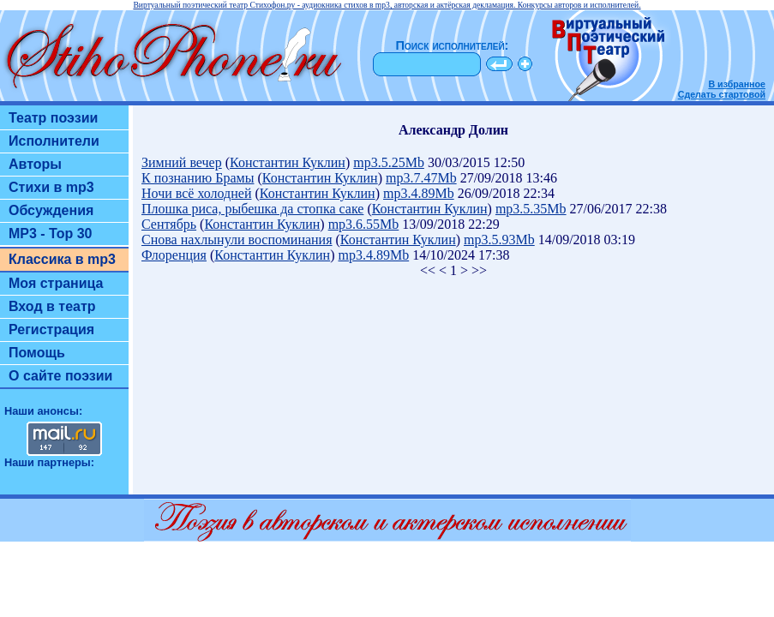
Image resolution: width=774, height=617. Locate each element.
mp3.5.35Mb (531, 208)
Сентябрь (168, 224)
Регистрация (51, 329)
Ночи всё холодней (196, 193)
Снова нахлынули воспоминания (237, 239)
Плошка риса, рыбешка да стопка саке (252, 208)
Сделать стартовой (721, 94)
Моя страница (56, 283)
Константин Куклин (287, 162)
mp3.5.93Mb (499, 239)
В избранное (736, 84)
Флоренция (174, 255)
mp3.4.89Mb (418, 193)
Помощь (37, 352)
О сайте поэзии (60, 375)
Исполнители (54, 141)
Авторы (35, 164)
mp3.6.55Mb (363, 224)
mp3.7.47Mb (421, 178)
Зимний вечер (181, 162)
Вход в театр (52, 306)
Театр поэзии (53, 118)
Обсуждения (51, 210)
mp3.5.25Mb (388, 162)
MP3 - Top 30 (51, 233)
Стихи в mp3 (51, 187)
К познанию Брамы (197, 178)
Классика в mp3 (62, 259)
